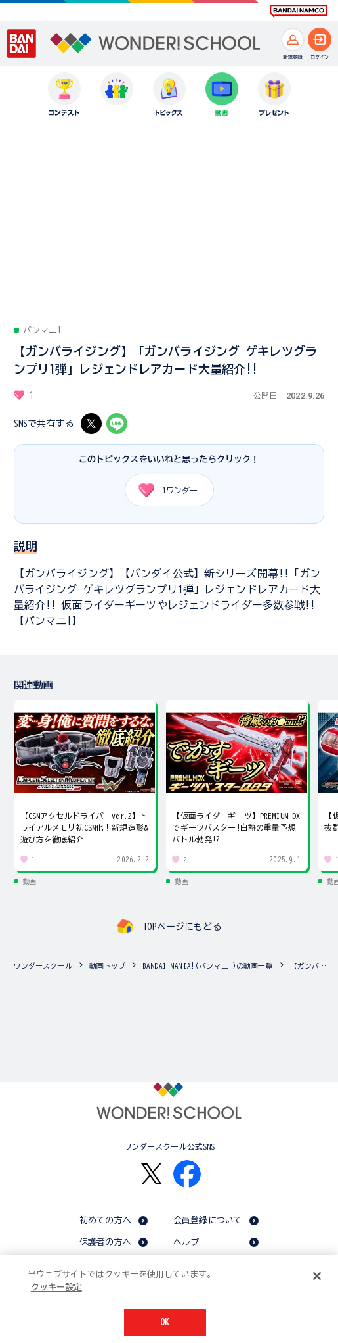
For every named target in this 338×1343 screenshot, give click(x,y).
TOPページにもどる (181, 926)
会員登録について (207, 1220)
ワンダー (163, 490)
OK (164, 1322)
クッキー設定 (56, 1287)
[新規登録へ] (293, 39)
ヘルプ (186, 1242)
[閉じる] (317, 1275)
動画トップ (107, 965)
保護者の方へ (105, 1242)
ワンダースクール (43, 965)
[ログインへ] (319, 39)
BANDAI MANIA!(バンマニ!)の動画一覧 (207, 965)
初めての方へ (105, 1220)
